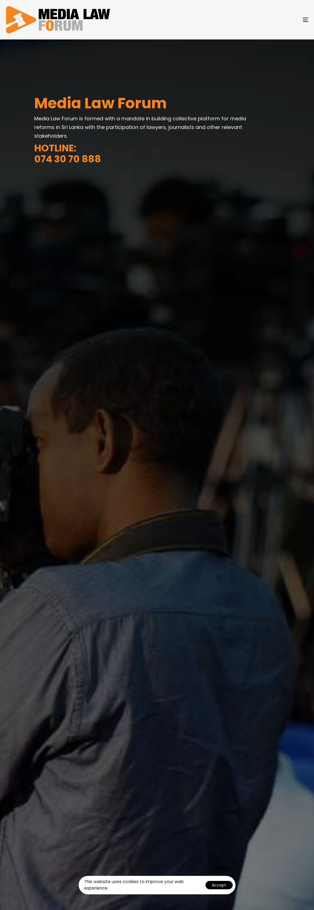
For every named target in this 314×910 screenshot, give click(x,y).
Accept (219, 885)
